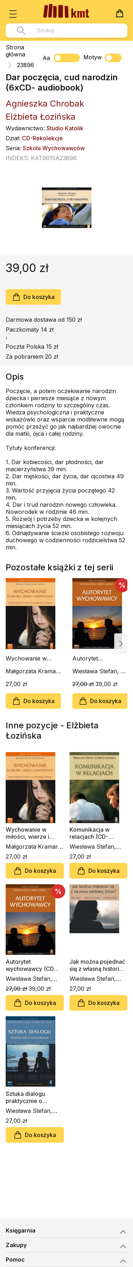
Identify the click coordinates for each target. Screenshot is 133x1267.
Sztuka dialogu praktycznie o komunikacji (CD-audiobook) (29, 1097)
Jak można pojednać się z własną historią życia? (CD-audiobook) (97, 965)
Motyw (102, 58)
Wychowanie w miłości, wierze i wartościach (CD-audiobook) (29, 658)
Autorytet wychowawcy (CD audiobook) (96, 658)
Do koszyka (33, 297)
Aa (46, 57)
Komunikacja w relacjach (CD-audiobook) (90, 833)
